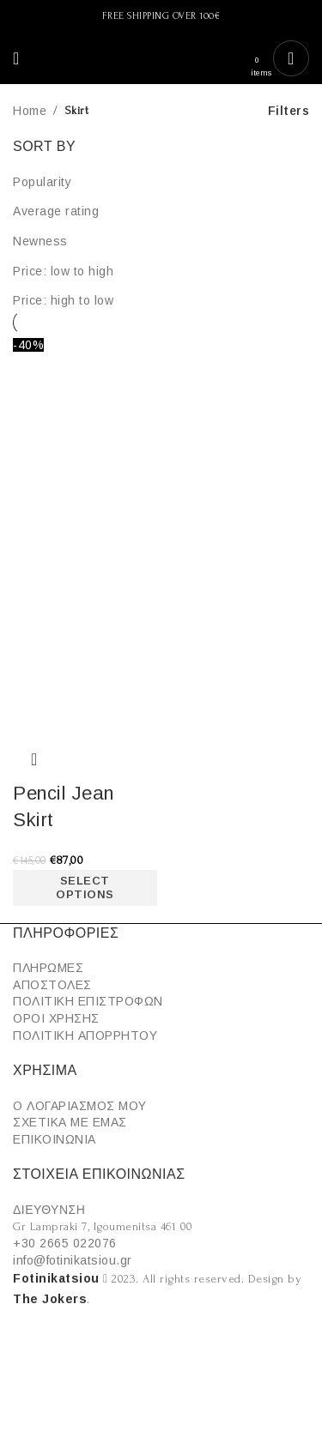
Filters (289, 111)
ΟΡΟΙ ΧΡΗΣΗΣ (56, 1018)
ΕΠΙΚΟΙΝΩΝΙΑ (54, 1139)
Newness (40, 241)
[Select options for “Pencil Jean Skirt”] (85, 888)
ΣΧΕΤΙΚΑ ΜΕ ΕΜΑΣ (70, 1122)
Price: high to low (63, 300)
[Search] (37, 58)
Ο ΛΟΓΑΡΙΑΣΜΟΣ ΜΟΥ (80, 1106)
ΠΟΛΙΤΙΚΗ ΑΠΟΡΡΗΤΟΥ (85, 1035)
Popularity (42, 182)
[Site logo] (161, 58)
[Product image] (85, 642)
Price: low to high (63, 271)
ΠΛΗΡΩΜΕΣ (48, 968)
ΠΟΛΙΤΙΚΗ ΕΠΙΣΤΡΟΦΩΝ (88, 1001)
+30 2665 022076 (65, 1243)
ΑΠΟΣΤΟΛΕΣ (52, 985)
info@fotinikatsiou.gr (72, 1260)
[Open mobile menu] (16, 58)
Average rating (56, 211)
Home (29, 111)
